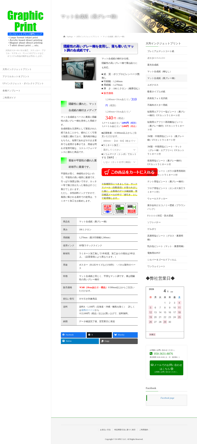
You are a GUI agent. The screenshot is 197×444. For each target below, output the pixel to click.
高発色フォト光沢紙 (157, 98)
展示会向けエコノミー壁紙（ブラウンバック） (166, 207)
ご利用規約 (143, 430)
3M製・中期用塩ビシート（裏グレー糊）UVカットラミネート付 (165, 138)
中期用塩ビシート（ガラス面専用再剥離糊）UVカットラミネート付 (166, 173)
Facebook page (167, 398)
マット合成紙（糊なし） (159, 71)
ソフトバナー (154, 222)
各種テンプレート (11, 90)
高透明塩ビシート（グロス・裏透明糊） (165, 238)
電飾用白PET (153, 253)
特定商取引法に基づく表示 (124, 430)
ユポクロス (152, 85)
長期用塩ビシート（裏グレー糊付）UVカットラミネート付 (165, 162)
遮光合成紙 (152, 65)
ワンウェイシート (156, 266)
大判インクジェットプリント (17, 69)
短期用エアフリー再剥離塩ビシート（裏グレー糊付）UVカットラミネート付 (165, 126)
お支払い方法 (105, 430)
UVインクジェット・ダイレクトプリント (23, 83)
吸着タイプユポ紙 (156, 91)
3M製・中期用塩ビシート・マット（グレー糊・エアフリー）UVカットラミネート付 (165, 150)
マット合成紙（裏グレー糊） (161, 78)
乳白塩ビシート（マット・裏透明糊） (166, 246)
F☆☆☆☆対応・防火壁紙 (160, 216)
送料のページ (88, 310)
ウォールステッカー (157, 198)
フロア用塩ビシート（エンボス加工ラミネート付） (166, 190)
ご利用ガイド (9, 97)
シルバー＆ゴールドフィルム (161, 260)
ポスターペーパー (156, 58)
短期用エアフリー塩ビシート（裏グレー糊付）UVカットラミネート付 (166, 114)
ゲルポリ (151, 229)
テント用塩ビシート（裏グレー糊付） (166, 181)
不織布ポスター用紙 (157, 105)
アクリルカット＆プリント (16, 76)
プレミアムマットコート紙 (160, 51)
